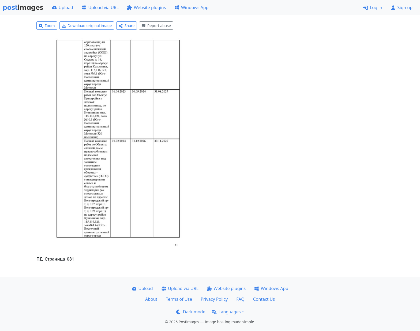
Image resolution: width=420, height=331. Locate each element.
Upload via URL (100, 7)
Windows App (191, 7)
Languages (226, 312)
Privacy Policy (214, 299)
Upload (62, 7)
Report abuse (156, 25)
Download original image (87, 25)
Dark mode (190, 312)
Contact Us (264, 299)
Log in (372, 7)
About (151, 299)
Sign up (401, 7)
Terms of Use (179, 299)
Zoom (47, 25)
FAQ (240, 299)
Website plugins (146, 7)
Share (126, 25)
